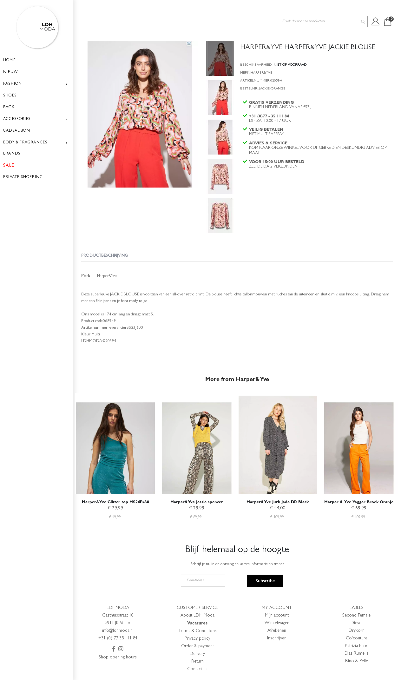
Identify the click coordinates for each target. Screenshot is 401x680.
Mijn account (277, 615)
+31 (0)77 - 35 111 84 (270, 107)
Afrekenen (276, 631)
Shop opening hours (118, 657)
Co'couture (356, 638)
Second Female (356, 615)
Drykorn (357, 631)
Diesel (356, 623)
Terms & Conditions (197, 631)
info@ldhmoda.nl (118, 631)
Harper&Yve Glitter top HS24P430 (115, 500)
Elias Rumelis (356, 653)
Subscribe (265, 581)
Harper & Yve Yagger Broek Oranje (358, 500)
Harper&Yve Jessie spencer (196, 500)
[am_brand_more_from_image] (115, 442)
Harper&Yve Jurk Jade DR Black (278, 500)
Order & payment (197, 646)
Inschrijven (276, 638)
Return (197, 661)
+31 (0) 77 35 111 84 (117, 638)
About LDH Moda (197, 615)
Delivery (197, 654)
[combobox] (323, 9)
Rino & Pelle (356, 661)
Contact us (197, 669)
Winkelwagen (277, 623)
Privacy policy (197, 639)
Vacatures (197, 623)
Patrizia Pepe (356, 646)
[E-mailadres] (203, 580)
